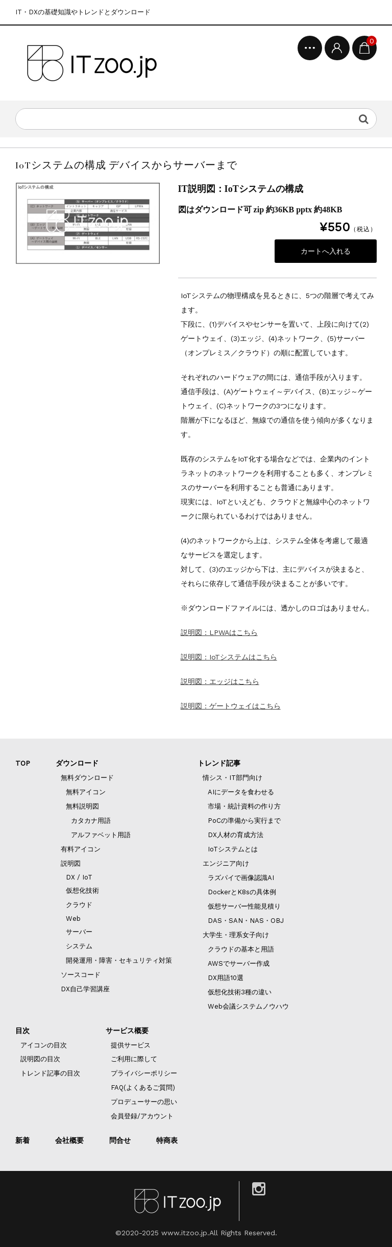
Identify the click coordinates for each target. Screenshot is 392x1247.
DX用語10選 (225, 978)
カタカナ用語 (91, 820)
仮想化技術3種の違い (240, 992)
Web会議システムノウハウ (248, 1006)
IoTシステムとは (233, 849)
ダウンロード (77, 763)
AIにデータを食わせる (241, 792)
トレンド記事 (219, 763)
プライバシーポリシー (144, 1073)
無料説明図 (82, 806)
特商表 (167, 1140)
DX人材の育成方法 (235, 835)
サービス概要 (127, 1030)
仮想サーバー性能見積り (244, 906)
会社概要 (69, 1140)
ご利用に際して (134, 1059)
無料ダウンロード (87, 777)
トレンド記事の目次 (50, 1073)
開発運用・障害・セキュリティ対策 (119, 960)
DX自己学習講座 (85, 989)
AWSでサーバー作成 (239, 963)
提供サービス (131, 1045)
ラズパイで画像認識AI (241, 878)
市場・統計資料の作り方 (244, 806)
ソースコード (81, 975)
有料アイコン (81, 849)
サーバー (79, 932)
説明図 (71, 863)
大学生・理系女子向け (236, 935)
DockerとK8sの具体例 (242, 892)
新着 (22, 1140)
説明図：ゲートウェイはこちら (231, 706)
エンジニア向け (226, 863)
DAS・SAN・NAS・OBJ (246, 920)
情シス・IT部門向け (232, 777)
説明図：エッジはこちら (220, 681)
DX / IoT (79, 877)
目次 (22, 1030)
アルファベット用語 (101, 835)
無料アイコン (86, 792)
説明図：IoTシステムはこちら (229, 657)
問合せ (120, 1140)
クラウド (79, 905)
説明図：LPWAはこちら (219, 632)
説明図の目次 (40, 1059)
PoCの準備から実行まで (244, 820)
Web (73, 918)
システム (79, 946)
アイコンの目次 (43, 1045)
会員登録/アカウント (142, 1116)
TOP (22, 763)
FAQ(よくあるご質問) (143, 1087)
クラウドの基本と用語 (241, 949)
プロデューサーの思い (144, 1102)
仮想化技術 (82, 890)
